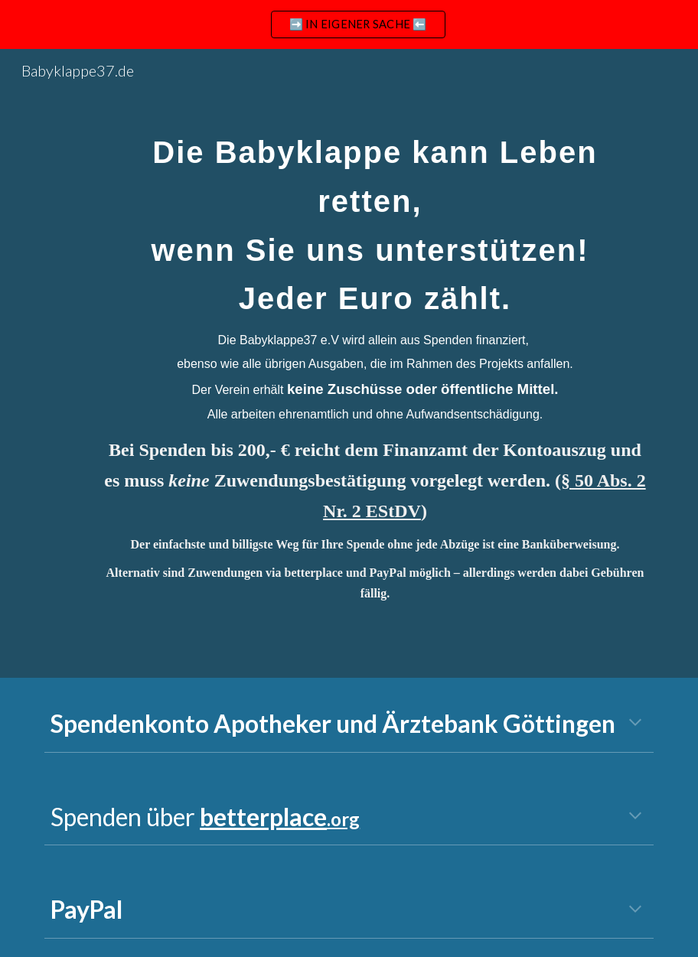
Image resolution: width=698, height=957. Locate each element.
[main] (375, 363)
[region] (349, 24)
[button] (635, 723)
